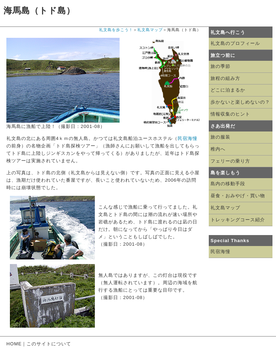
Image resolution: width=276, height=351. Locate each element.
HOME (14, 343)
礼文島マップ (150, 30)
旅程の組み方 (225, 78)
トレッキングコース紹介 (238, 219)
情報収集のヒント (230, 114)
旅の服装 (220, 137)
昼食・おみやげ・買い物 (238, 195)
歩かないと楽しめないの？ (240, 102)
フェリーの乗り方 (230, 161)
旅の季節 (220, 66)
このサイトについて (49, 343)
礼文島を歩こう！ (116, 30)
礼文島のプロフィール (235, 43)
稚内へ (218, 149)
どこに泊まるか (228, 90)
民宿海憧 (187, 138)
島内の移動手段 (228, 183)
